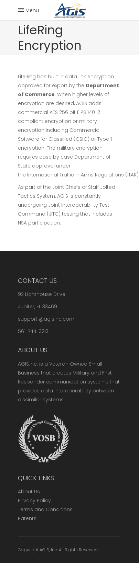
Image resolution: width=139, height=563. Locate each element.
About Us (29, 491)
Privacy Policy (34, 500)
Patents (27, 518)
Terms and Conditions (45, 509)
